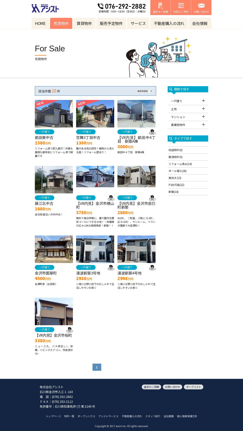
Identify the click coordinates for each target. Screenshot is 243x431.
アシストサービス (108, 416)
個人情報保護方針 (187, 416)
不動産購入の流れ (169, 23)
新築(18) (173, 192)
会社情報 (200, 23)
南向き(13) (174, 178)
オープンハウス (86, 416)
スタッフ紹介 (152, 416)
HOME (40, 23)
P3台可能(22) (176, 185)
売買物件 (61, 23)
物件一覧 (69, 416)
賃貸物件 (84, 23)
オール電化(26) (177, 171)
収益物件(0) (175, 150)
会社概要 (169, 416)
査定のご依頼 (151, 387)
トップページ (53, 416)
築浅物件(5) (175, 157)
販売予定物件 (111, 23)
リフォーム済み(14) (180, 164)
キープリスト (193, 387)
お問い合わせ (172, 387)
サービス (138, 23)
